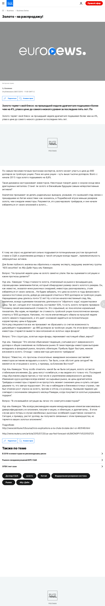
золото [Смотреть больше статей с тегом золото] (29, 476)
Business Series (23, 10)
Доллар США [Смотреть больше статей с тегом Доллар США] (12, 476)
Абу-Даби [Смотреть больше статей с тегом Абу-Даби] (24, 482)
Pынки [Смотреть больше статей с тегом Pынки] (9, 482)
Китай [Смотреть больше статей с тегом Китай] (44, 476)
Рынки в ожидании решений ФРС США (19, 460)
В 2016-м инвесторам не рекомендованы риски (24, 453)
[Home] (3, 10)
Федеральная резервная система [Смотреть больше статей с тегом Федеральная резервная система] (71, 476)
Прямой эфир (94, 3)
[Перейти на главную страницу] (10, 3)
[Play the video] (52, 51)
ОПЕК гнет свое (9, 466)
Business (10, 10)
